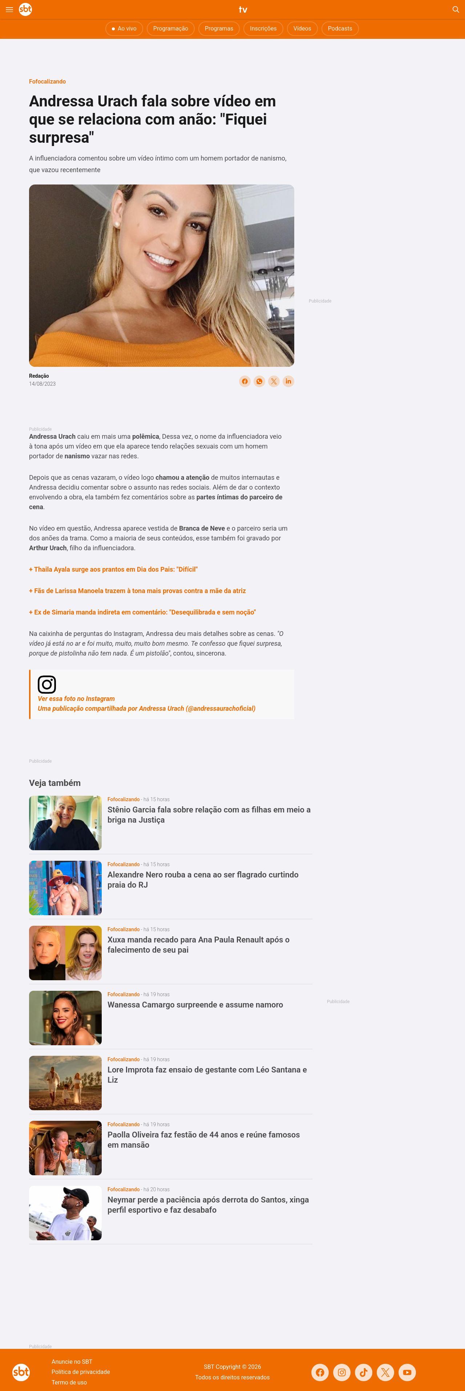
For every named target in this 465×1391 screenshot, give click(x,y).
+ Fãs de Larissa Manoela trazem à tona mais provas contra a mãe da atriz (137, 591)
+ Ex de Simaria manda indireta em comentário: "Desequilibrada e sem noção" (142, 612)
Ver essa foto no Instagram (76, 698)
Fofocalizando (47, 81)
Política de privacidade (81, 1371)
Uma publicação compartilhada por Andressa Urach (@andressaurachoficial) (146, 708)
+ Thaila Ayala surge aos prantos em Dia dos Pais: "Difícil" (113, 569)
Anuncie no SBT (72, 1361)
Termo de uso (69, 1382)
